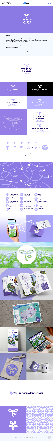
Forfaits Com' (4, 3)
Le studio (3, 2)
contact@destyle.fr (35, 437)
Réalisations (8, 2)
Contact (9, 3)
